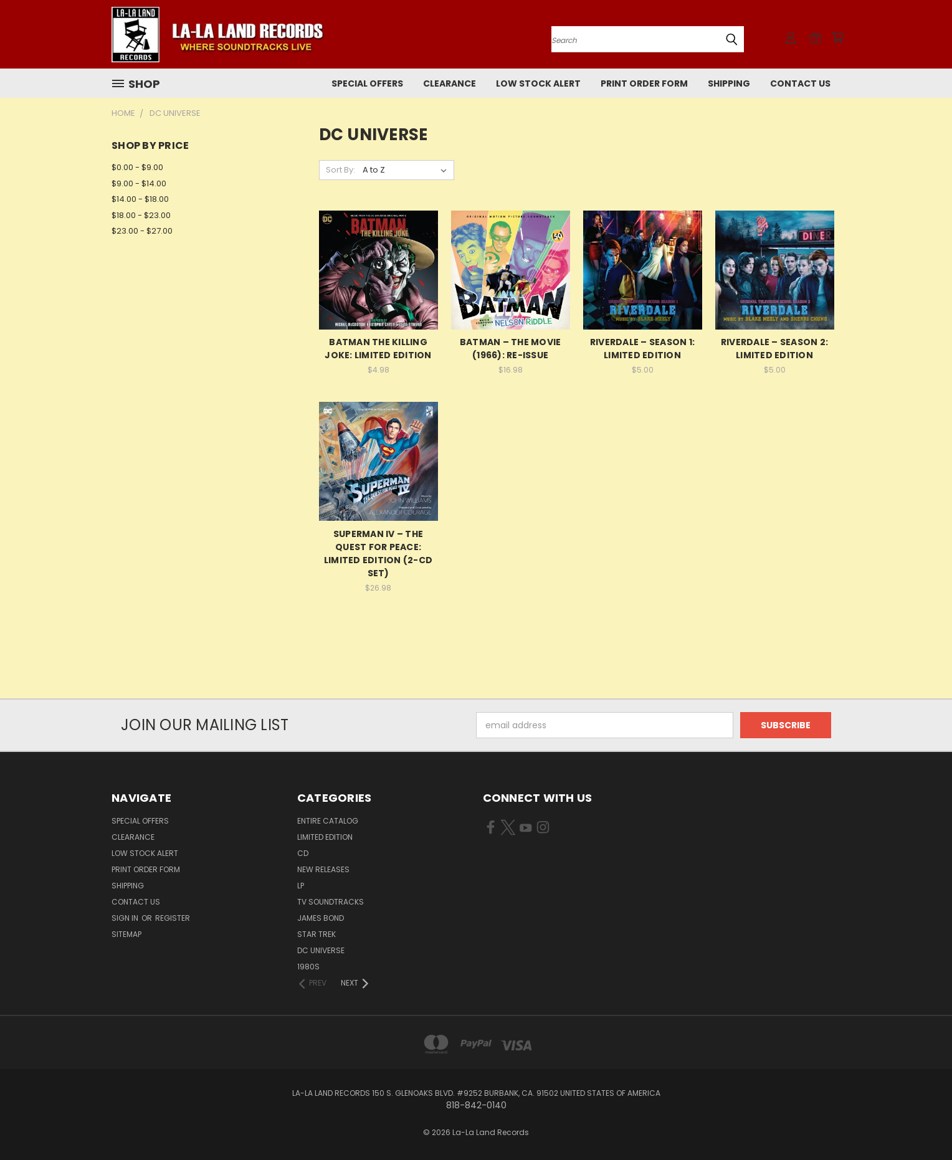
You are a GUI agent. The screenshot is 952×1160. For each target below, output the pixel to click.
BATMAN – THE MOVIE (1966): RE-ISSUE (510, 348)
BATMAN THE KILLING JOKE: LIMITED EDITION (378, 348)
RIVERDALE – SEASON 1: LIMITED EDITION (642, 348)
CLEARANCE (449, 83)
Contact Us (800, 83)
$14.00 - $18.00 (140, 199)
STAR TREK (316, 934)
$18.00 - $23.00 (141, 215)
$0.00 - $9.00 (137, 167)
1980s (308, 966)
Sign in (126, 918)
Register (172, 918)
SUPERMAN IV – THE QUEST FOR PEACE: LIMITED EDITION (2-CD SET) (378, 553)
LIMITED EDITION (325, 837)
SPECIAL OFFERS (367, 83)
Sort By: (340, 170)
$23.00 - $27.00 (142, 231)
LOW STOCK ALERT (538, 83)
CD (302, 853)
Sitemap (126, 934)
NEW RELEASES (323, 869)
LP (300, 885)
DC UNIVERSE (321, 950)
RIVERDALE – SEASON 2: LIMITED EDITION (774, 348)
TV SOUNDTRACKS (330, 901)
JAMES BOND (320, 918)
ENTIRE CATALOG (327, 820)
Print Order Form (644, 83)
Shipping (729, 83)
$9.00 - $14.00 (139, 183)
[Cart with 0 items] (837, 37)
